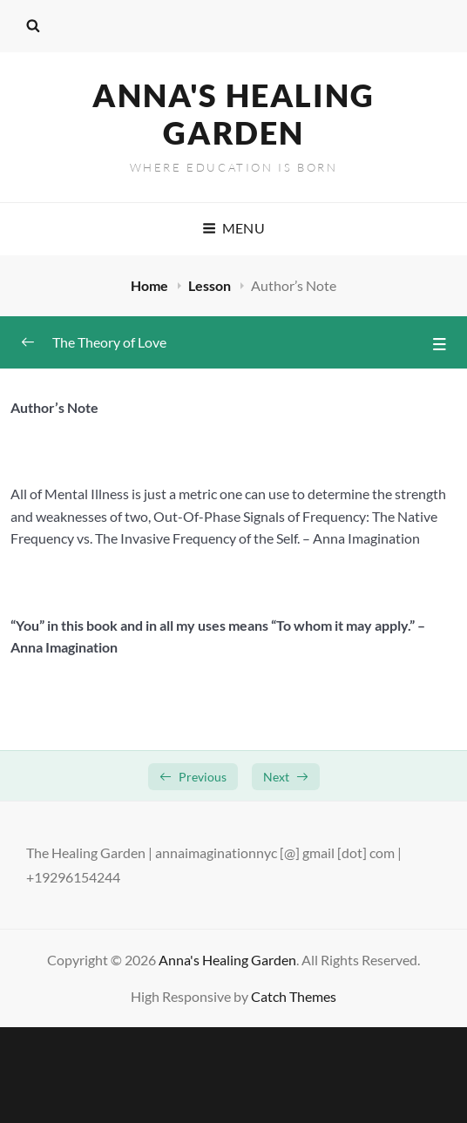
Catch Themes (293, 996)
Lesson (211, 285)
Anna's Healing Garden (233, 114)
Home (151, 285)
